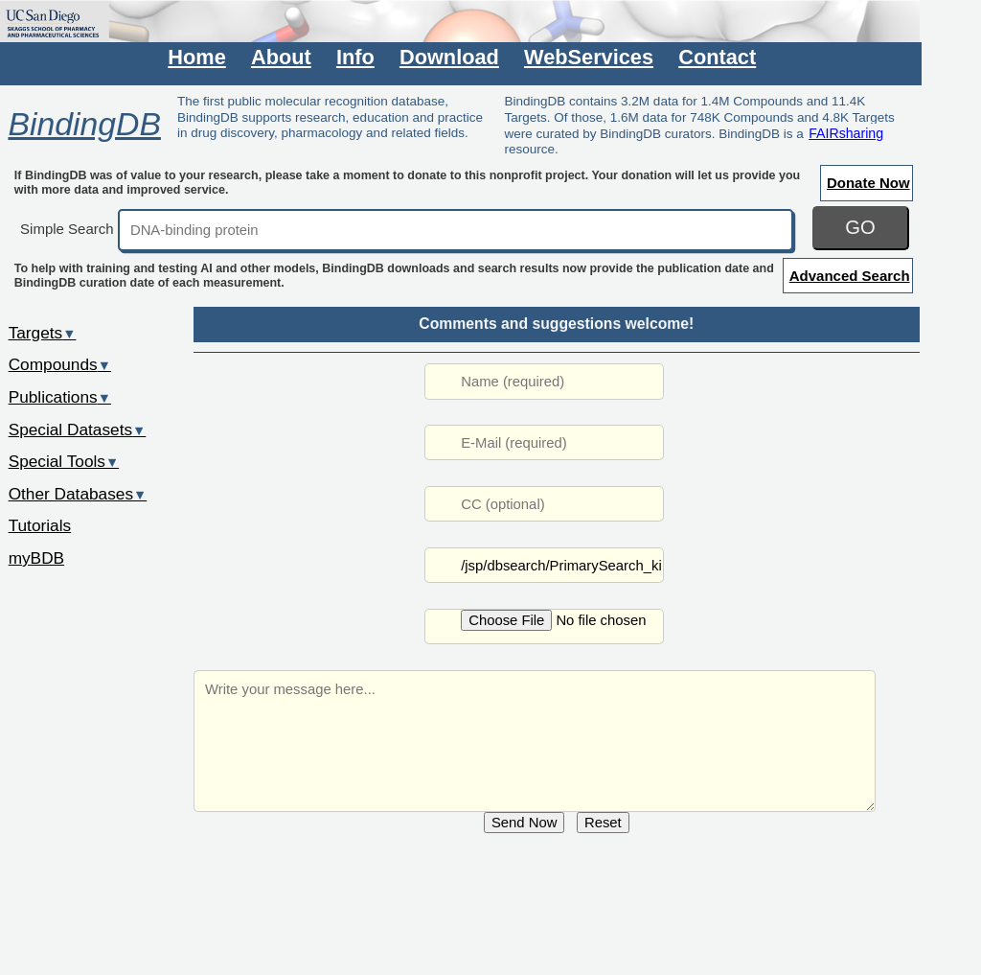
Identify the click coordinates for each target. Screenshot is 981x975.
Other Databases (78, 493)
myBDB (36, 558)
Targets (43, 332)
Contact (717, 57)
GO (860, 227)
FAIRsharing (846, 133)
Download (449, 57)
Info (355, 57)
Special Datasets (78, 429)
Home (196, 57)
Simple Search (67, 229)
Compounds (60, 364)
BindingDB (84, 123)
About (281, 57)
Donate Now (868, 182)
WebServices (588, 57)
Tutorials (40, 525)
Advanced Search (849, 275)
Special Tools (64, 461)
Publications (60, 396)
